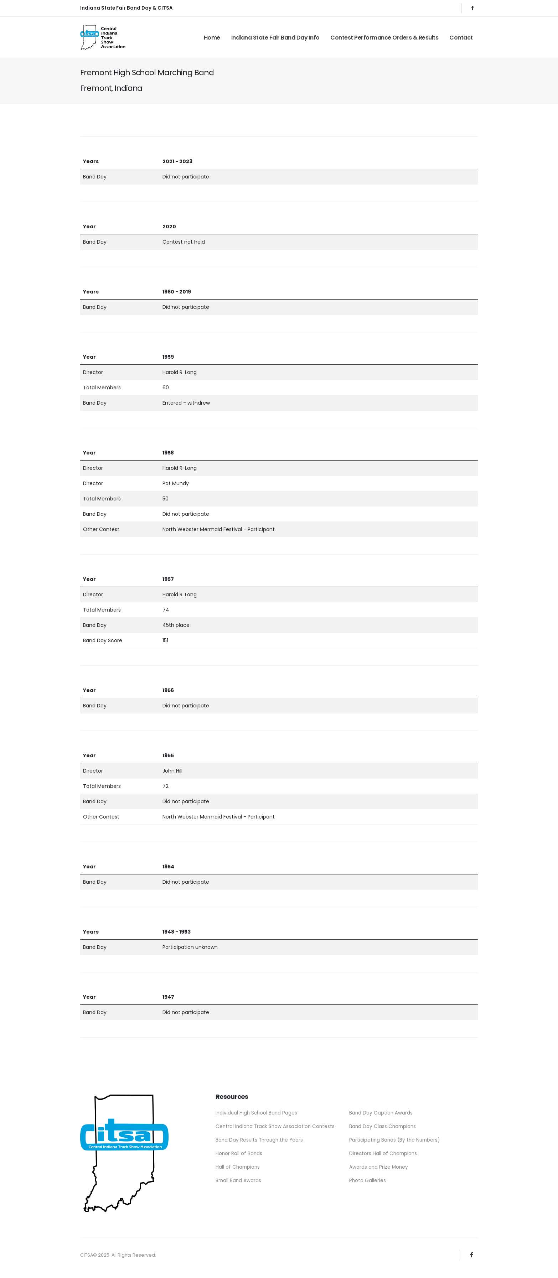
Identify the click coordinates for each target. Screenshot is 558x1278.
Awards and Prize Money (379, 1165)
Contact (461, 37)
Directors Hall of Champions (383, 1152)
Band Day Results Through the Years (260, 1139)
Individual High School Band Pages (257, 1112)
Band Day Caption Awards (381, 1112)
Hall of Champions (238, 1165)
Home (212, 37)
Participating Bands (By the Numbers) (395, 1139)
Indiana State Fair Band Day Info (275, 37)
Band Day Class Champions (383, 1125)
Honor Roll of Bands (239, 1152)
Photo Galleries (367, 1178)
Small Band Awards (239, 1178)
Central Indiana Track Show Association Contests (277, 1125)
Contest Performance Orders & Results (384, 37)
